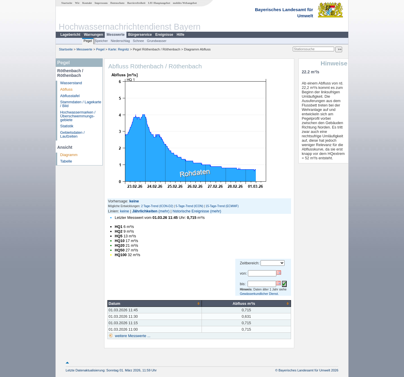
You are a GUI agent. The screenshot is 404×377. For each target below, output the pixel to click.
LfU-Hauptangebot (159, 2)
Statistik (66, 126)
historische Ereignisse (191, 211)
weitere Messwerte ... (132, 336)
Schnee (138, 41)
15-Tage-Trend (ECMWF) (222, 206)
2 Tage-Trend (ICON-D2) (157, 206)
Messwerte (115, 35)
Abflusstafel (70, 96)
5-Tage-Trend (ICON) (189, 206)
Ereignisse (164, 35)
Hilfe (180, 35)
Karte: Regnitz (118, 49)
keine (124, 211)
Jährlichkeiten (144, 211)
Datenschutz (117, 2)
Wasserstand (71, 83)
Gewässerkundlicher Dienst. (259, 293)
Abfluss (66, 89)
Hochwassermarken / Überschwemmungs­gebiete (77, 116)
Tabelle (66, 161)
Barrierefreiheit (136, 2)
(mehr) (164, 211)
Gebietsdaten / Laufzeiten (72, 134)
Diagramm (68, 155)
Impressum (100, 2)
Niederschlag (120, 41)
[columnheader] (155, 303)
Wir (77, 2)
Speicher (101, 41)
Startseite (66, 2)
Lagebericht (70, 35)
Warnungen (93, 35)
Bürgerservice (140, 35)
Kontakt (87, 2)
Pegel (88, 41)
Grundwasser (157, 41)
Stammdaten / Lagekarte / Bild (80, 104)
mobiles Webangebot (185, 2)
